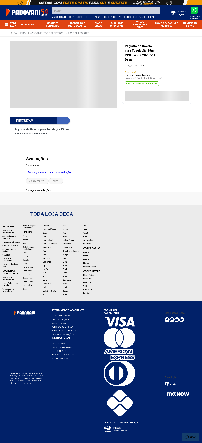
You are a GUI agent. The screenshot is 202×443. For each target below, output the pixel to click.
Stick (65, 287)
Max (45, 294)
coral (151, 17)
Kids (44, 276)
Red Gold (87, 293)
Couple (26, 260)
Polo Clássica (68, 240)
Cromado (87, 282)
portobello (124, 17)
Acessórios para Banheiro (9, 237)
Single (65, 254)
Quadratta (67, 247)
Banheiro (20, 33)
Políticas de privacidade (64, 330)
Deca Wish (27, 285)
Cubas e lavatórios (10, 245)
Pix (64, 233)
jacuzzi (98, 17)
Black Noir (87, 278)
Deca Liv (26, 274)
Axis (24, 243)
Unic (85, 236)
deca (71, 17)
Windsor (87, 243)
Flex (44, 254)
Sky (64, 258)
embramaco (139, 17)
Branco (86, 252)
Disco (25, 289)
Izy (44, 265)
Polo (65, 236)
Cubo (25, 263)
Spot (65, 276)
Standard (67, 280)
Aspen (25, 239)
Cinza (85, 255)
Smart (65, 265)
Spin (65, 272)
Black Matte (88, 275)
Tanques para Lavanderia (8, 290)
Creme (86, 259)
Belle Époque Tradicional (28, 248)
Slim (65, 262)
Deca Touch (28, 281)
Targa (65, 291)
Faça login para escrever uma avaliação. (49, 172)
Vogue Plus (88, 240)
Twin (85, 229)
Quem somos (58, 343)
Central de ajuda (60, 319)
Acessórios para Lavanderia (29, 226)
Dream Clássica (49, 229)
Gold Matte (88, 289)
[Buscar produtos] (157, 10)
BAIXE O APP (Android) (63, 354)
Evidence (46, 247)
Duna (45, 236)
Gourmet (47, 262)
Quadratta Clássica (71, 251)
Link (44, 287)
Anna (25, 236)
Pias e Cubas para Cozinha (10, 284)
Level (45, 280)
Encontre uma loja (62, 347)
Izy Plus (46, 269)
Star (65, 283)
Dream (46, 225)
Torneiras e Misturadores (8, 231)
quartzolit (110, 17)
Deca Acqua (28, 267)
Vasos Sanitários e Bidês (10, 265)
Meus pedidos (59, 323)
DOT (24, 292)
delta (89, 17)
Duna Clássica (49, 240)
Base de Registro (78, 33)
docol (80, 17)
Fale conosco (59, 351)
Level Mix (47, 283)
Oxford (66, 229)
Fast (44, 251)
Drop (45, 233)
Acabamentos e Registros (46, 33)
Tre (84, 225)
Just (44, 272)
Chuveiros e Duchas (11, 242)
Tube (65, 294)
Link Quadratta (49, 291)
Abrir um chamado (61, 315)
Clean (25, 252)
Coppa (25, 256)
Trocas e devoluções (63, 334)
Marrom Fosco (89, 266)
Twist (85, 233)
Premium (67, 243)
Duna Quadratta (50, 243)
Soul (65, 269)
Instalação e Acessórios (7, 259)
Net (64, 225)
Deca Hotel (27, 271)
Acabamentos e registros (9, 250)
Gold (85, 286)
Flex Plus (46, 258)
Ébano (86, 263)
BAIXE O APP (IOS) (60, 358)
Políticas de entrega (62, 327)
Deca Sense (28, 278)
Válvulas (6, 255)
